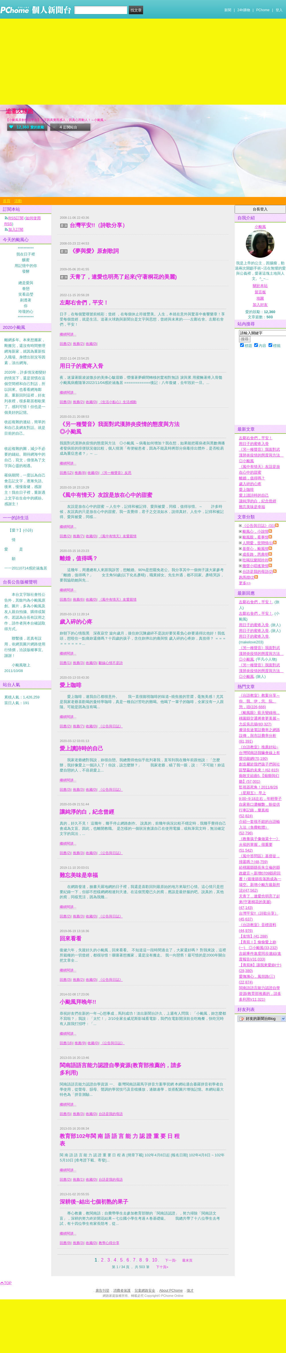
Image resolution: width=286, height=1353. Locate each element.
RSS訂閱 (16, 218)
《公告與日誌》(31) (258, 526)
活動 (18, 201)
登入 (279, 10)
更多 (245, 583)
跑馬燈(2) (247, 577)
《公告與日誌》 (111, 726)
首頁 (6, 201)
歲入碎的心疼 (76, 622)
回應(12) (66, 473)
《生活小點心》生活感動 (118, 402)
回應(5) (65, 600)
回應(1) (65, 663)
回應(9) (65, 1243)
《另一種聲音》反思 (115, 473)
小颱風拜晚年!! (78, 1002)
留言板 (260, 292)
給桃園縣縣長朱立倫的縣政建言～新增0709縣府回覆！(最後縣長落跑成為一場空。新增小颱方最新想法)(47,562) (260, 879)
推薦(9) (80, 1043)
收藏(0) (91, 344)
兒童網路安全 (145, 1290)
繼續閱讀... (68, 334)
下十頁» (162, 1267)
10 (154, 1260)
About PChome (170, 1290)
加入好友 (260, 304)
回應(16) (66, 1043)
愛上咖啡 (70, 685)
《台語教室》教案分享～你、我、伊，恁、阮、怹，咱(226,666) (259, 701)
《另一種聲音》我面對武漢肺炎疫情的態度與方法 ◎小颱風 (261, 455)
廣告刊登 (102, 1290)
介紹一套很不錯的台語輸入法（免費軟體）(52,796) (259, 827)
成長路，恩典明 (255, 554)
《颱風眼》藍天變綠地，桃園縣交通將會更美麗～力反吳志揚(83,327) (259, 718)
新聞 (227, 10)
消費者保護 (122, 1290)
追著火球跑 (19, 111)
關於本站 (260, 286)
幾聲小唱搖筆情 (255, 566)
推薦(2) (78, 344)
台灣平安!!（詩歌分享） (99, 225)
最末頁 (187, 1260)
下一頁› (171, 1260)
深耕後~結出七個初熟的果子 (94, 1202)
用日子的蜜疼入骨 (81, 366)
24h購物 (244, 10)
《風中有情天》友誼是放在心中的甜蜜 (106, 495)
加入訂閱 (15, 229)
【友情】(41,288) (253, 936)
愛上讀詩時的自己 (81, 748)
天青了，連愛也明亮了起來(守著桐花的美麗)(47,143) (259, 902)
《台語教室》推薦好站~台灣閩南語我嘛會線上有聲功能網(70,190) (259, 753)
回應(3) (65, 402)
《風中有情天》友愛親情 (118, 536)
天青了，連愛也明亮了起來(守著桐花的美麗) (123, 277)
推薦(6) (78, 600)
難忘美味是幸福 (79, 875)
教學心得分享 (109, 1243)
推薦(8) (80, 473)
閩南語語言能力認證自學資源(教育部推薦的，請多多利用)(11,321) (260, 993)
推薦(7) (78, 536)
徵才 (190, 1290)
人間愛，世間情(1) (257, 543)
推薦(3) (78, 663)
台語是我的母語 (111, 1114)
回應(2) (65, 344)
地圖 (260, 298)
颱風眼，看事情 (255, 537)
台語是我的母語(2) (257, 571)
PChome (263, 10)
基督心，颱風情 (255, 548)
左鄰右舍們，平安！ (84, 303)
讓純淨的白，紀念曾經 (87, 812)
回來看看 (70, 939)
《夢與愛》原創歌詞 (94, 251)
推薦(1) (78, 1180)
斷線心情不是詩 (111, 663)
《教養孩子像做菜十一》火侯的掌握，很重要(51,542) (259, 844)
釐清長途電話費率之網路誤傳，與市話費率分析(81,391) (259, 735)
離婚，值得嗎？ (79, 558)
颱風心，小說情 (255, 531)
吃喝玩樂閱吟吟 (255, 560)
